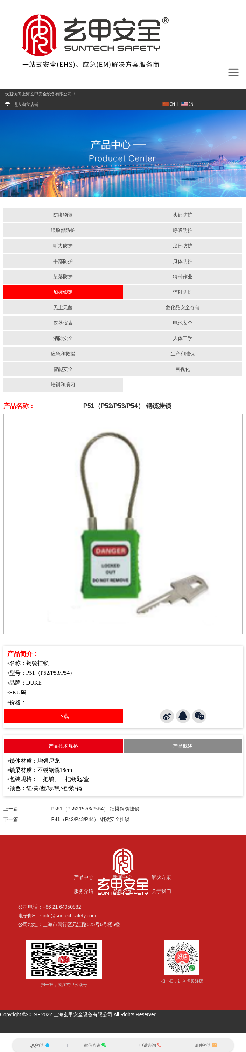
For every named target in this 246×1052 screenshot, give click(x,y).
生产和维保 (182, 354)
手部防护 (63, 261)
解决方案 (161, 877)
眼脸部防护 (63, 230)
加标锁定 (63, 292)
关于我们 (161, 891)
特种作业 (182, 276)
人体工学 (182, 338)
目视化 (182, 369)
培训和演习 (63, 384)
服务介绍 (83, 891)
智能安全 (63, 369)
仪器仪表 (63, 323)
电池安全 (182, 323)
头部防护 (182, 215)
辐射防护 (182, 292)
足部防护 (182, 246)
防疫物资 (63, 215)
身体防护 (182, 261)
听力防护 (63, 246)
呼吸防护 (182, 230)
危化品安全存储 (183, 307)
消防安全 (63, 338)
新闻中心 (122, 877)
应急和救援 (63, 354)
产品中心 (83, 877)
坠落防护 (63, 276)
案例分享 (122, 891)
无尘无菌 (63, 307)
